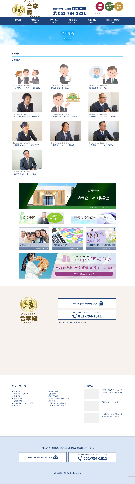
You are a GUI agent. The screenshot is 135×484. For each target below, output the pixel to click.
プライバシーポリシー (56, 405)
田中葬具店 (64, 473)
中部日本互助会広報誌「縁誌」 (59, 398)
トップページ (18, 391)
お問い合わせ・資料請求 (57, 403)
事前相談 (17, 405)
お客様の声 (52, 393)
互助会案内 (18, 401)
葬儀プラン (18, 396)
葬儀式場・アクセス (21, 393)
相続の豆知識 (53, 396)
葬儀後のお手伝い (54, 391)
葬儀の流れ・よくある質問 (23, 403)
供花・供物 (18, 398)
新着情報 (51, 401)
